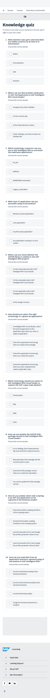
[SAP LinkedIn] (15, 683)
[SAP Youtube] (9, 683)
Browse (10, 10)
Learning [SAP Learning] (11, 649)
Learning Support (14, 663)
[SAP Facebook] (4, 683)
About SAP (12, 669)
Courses (20, 10)
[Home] (3, 11)
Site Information (13, 675)
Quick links (11, 658)
